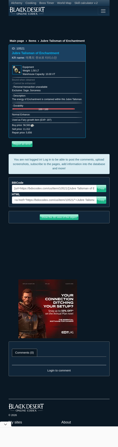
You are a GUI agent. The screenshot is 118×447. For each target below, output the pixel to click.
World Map (64, 3)
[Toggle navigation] (103, 11)
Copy (101, 188)
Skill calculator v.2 (86, 3)
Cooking (30, 3)
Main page (17, 40)
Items (32, 40)
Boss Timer (46, 3)
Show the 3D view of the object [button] (59, 217)
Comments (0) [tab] (24, 352)
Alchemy (17, 3)
